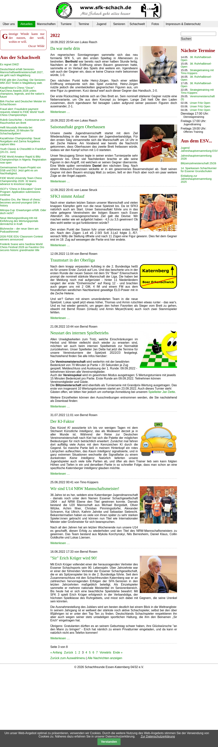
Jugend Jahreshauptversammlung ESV (199, 149)
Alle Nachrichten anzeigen (105, 658)
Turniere (66, 24)
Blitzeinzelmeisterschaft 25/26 (198, 163)
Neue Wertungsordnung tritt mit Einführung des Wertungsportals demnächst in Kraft (19, 221)
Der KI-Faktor (62, 421)
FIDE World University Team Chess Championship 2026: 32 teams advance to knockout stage (21, 181)
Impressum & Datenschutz (183, 24)
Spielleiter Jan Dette (161, 391)
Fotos (155, 24)
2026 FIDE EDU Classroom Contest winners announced (21, 238)
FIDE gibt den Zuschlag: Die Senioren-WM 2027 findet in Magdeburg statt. (23, 81)
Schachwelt (137, 24)
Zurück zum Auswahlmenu (67, 658)
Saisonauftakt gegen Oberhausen (77, 126)
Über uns (9, 24)
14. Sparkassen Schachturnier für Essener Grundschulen (199, 170)
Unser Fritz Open (200, 102)
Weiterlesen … (60, 111)
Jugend (101, 24)
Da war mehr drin (65, 48)
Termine (83, 24)
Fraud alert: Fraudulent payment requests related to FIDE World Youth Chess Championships (22, 112)
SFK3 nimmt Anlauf (67, 196)
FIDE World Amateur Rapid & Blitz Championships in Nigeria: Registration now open (23, 159)
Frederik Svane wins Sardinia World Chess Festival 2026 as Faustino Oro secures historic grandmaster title (22, 247)
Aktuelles (26, 24)
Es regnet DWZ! (9, 64)
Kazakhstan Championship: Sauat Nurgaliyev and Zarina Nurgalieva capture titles (20, 141)
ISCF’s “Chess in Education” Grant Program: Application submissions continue (20, 191)
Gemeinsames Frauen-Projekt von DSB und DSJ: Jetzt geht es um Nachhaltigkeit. (20, 170)
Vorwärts (105, 652)
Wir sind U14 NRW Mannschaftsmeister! (84, 488)
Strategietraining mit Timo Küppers (197, 72)
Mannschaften (46, 24)
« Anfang (56, 652)
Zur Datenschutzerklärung (158, 736)
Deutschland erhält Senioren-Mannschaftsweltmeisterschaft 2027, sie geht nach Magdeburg (21, 72)
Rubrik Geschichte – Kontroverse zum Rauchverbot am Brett (22, 121)
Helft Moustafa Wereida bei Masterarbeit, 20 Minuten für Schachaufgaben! (17, 130)
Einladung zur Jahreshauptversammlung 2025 (196, 178)
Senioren (119, 24)
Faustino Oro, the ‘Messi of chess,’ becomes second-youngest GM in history (20, 202)
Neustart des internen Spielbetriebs (79, 333)
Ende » (118, 652)
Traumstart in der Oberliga (72, 260)
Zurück (68, 652)
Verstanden (109, 741)
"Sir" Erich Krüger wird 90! (73, 558)
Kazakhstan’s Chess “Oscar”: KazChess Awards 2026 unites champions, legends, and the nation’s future (22, 92)
